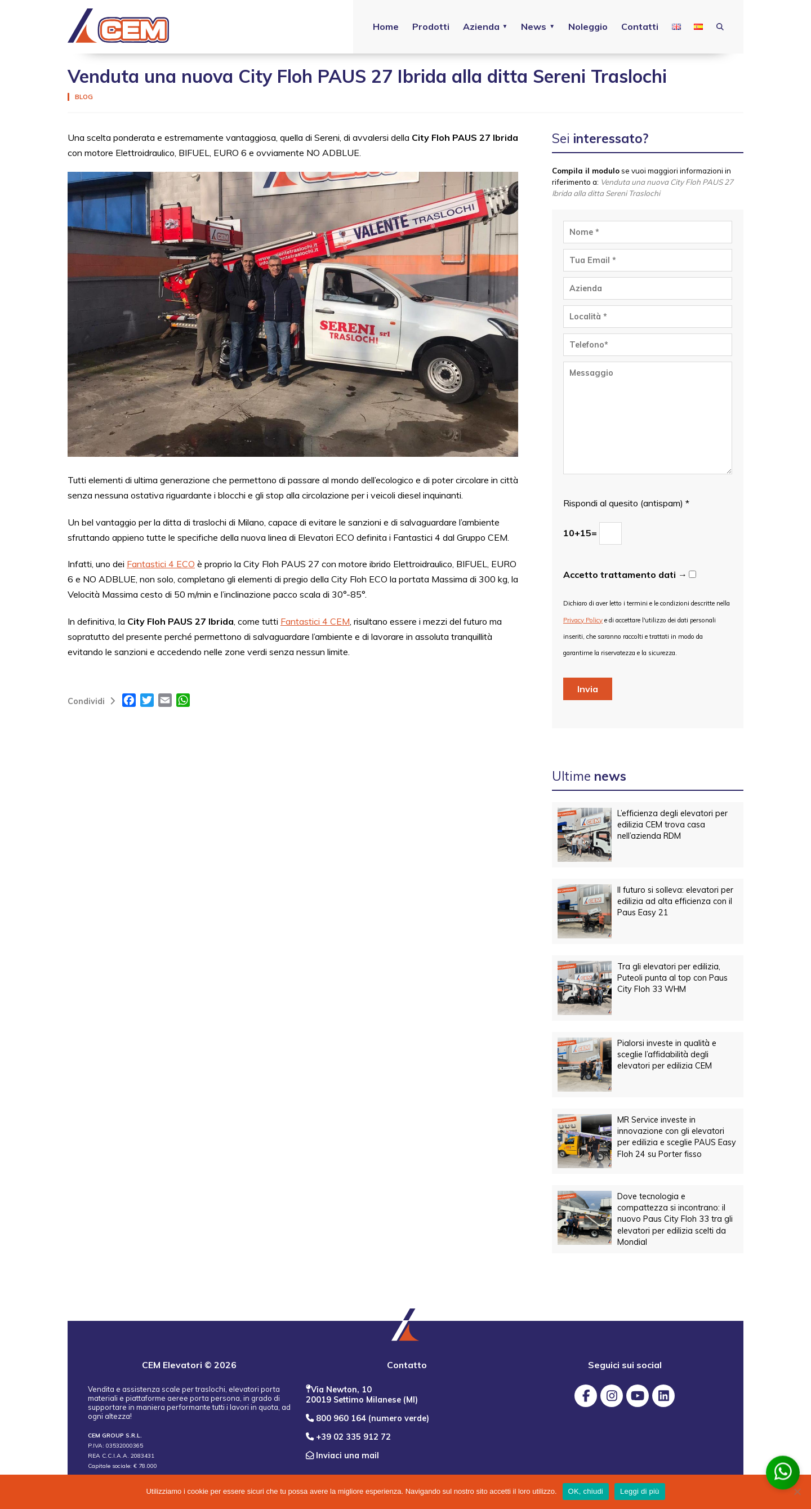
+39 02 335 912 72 (348, 1437)
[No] (797, 1491)
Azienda (480, 26)
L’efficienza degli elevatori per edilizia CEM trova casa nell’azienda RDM (672, 824)
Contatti (639, 26)
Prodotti (429, 26)
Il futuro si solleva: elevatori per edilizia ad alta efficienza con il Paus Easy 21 (675, 901)
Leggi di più (640, 1491)
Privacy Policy (583, 620)
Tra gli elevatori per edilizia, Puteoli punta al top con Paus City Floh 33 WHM (672, 978)
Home (385, 26)
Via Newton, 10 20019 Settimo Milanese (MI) (362, 1395)
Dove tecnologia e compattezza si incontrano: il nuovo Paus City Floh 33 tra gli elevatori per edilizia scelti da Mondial (675, 1219)
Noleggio (587, 26)
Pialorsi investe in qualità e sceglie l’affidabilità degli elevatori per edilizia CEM (666, 1054)
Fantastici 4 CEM (315, 621)
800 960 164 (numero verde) (367, 1418)
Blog (84, 97)
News (533, 26)
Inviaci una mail (342, 1455)
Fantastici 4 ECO (161, 563)
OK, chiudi (585, 1491)
